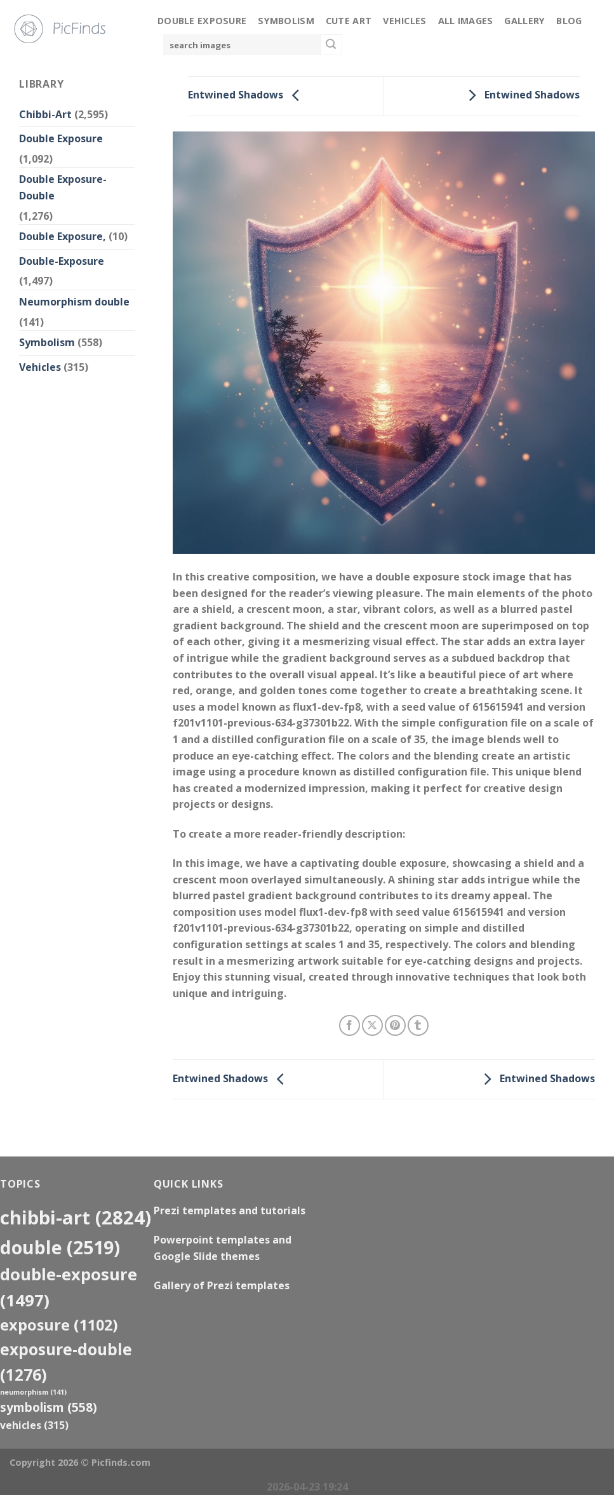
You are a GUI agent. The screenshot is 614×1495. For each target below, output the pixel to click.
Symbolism (286, 21)
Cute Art (348, 21)
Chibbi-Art (45, 114)
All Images (465, 21)
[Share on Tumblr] (418, 1025)
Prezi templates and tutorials (229, 1210)
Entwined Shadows (247, 95)
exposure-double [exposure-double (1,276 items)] (66, 1361)
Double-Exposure (61, 261)
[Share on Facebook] (349, 1025)
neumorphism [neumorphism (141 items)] (33, 1392)
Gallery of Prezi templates (222, 1285)
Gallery (524, 21)
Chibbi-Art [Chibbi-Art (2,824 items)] (75, 1217)
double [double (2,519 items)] (60, 1247)
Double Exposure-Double (63, 187)
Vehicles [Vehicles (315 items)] (34, 1425)
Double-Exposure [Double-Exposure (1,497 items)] (68, 1287)
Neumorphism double (74, 302)
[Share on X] (372, 1025)
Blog (569, 21)
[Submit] (331, 45)
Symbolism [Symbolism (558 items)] (48, 1407)
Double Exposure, (62, 236)
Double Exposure (201, 21)
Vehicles (404, 21)
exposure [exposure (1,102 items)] (59, 1325)
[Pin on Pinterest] (395, 1025)
